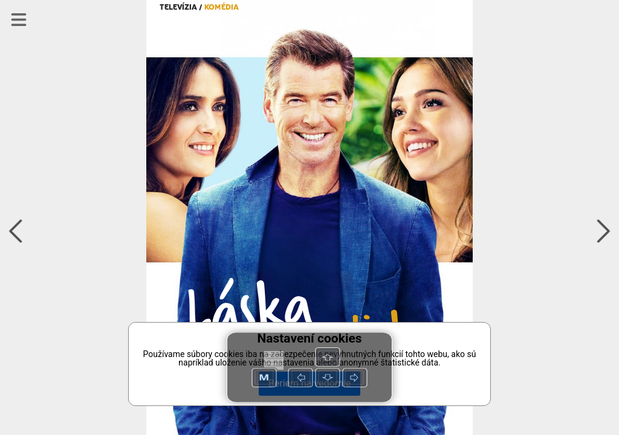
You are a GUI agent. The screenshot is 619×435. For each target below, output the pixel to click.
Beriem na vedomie (309, 383)
